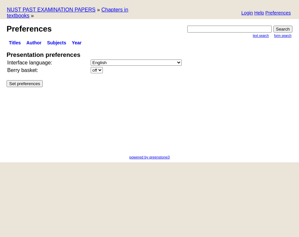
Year (77, 42)
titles (15, 42)
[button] (278, 13)
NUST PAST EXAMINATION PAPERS (51, 9)
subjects (56, 42)
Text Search (261, 35)
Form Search (282, 35)
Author (33, 42)
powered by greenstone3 (149, 157)
